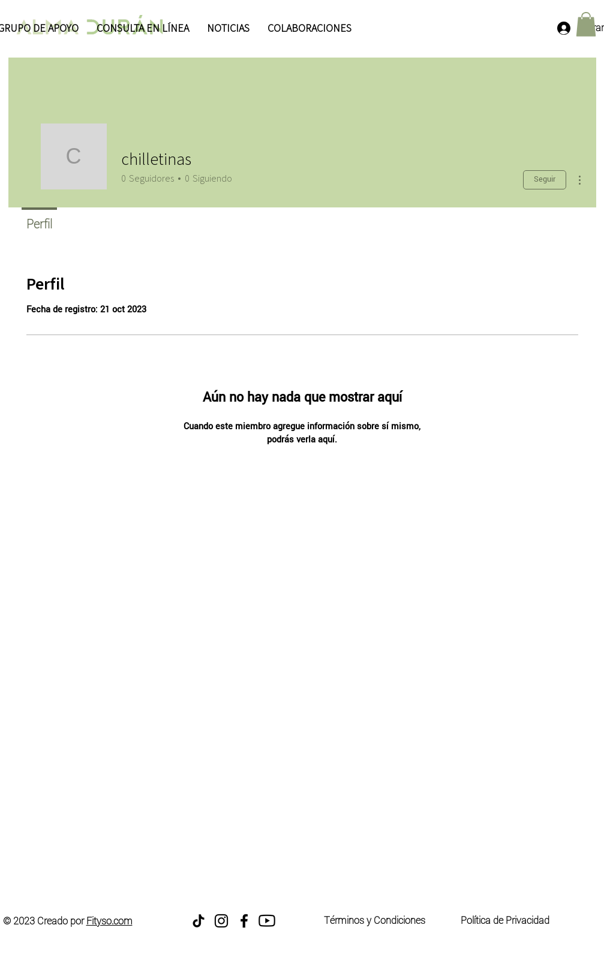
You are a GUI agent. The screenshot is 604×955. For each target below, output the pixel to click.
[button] (586, 24)
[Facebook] (244, 921)
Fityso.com (109, 921)
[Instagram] (221, 921)
